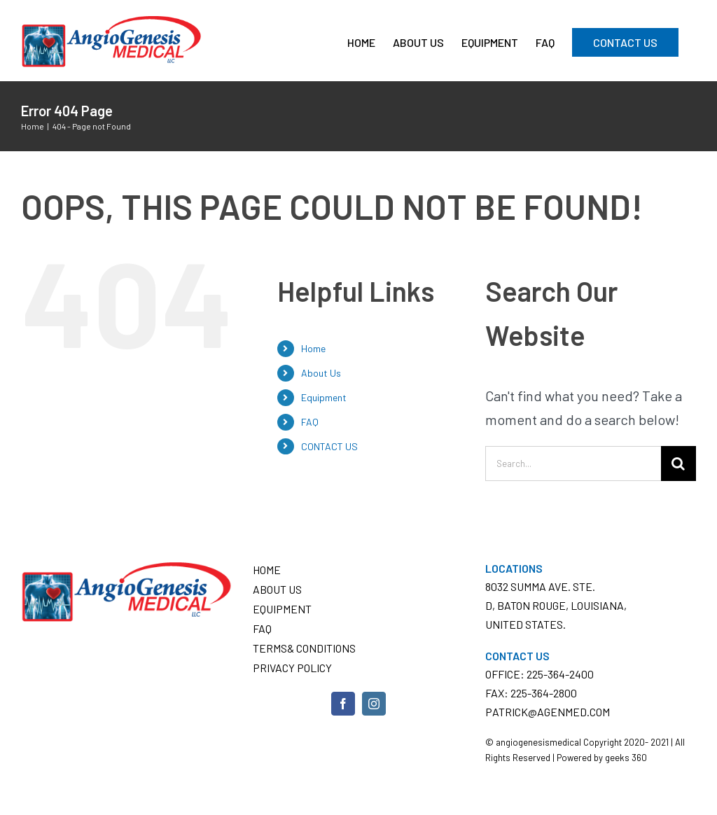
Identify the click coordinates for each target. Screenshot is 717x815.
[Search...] (573, 463)
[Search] (678, 463)
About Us (321, 373)
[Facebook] (343, 704)
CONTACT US (329, 446)
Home (313, 348)
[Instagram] (374, 704)
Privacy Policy (292, 667)
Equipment (324, 397)
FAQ (310, 422)
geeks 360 (626, 757)
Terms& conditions (304, 648)
